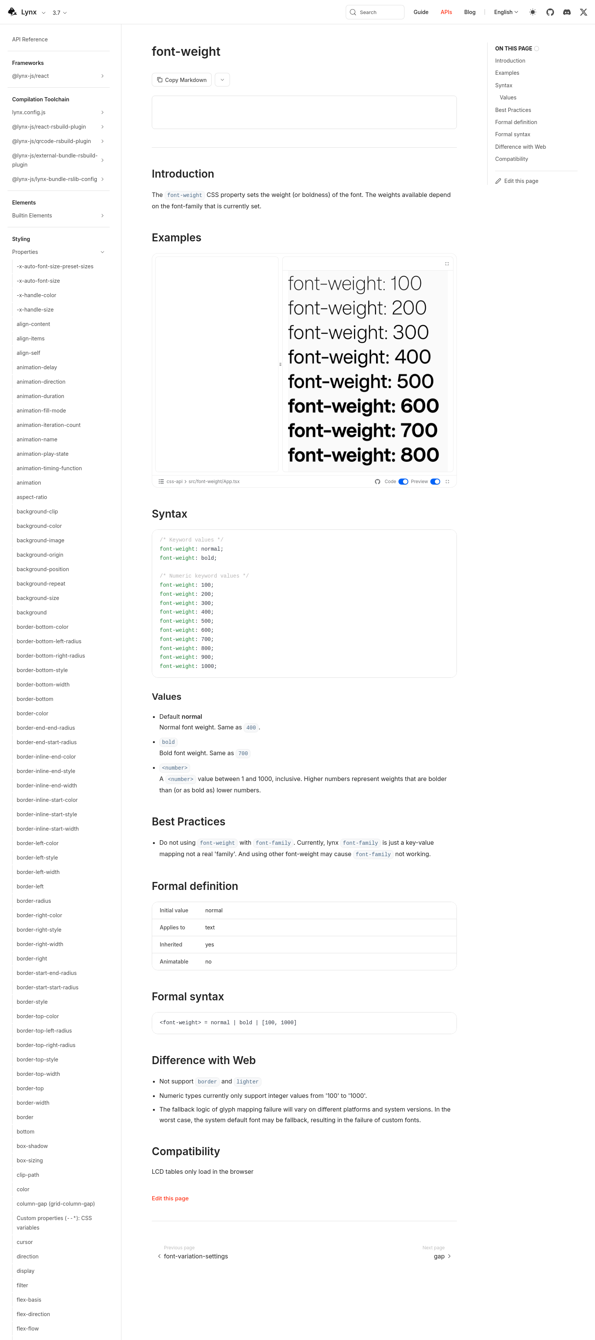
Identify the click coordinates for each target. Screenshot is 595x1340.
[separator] (280, 364)
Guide (421, 12)
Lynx (29, 12)
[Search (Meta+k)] (375, 12)
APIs (446, 12)
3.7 (60, 12)
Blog (470, 12)
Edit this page (170, 1198)
